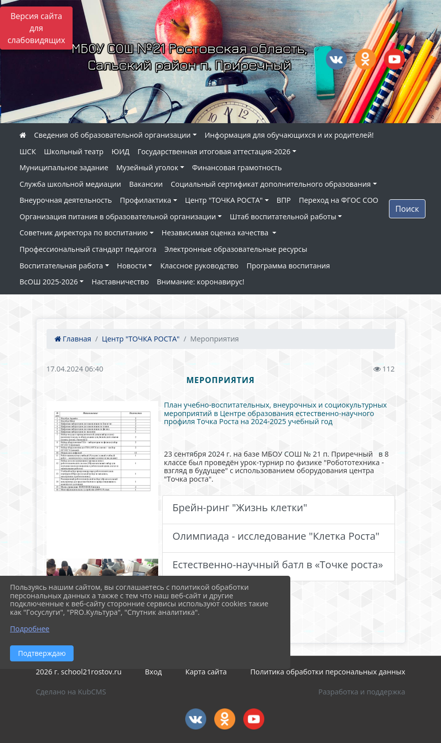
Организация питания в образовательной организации (118, 216)
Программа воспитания (288, 265)
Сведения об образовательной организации (112, 135)
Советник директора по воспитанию (84, 232)
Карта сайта (206, 671)
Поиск (407, 208)
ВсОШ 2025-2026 (49, 281)
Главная (73, 338)
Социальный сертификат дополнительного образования (271, 184)
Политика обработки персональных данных (327, 671)
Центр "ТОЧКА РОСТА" (224, 200)
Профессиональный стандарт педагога (88, 249)
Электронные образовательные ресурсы (235, 249)
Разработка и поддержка (361, 691)
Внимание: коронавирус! (200, 281)
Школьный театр (74, 151)
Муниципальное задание (64, 167)
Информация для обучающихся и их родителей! (289, 135)
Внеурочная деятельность (66, 200)
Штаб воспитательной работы (283, 216)
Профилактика (145, 200)
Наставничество (120, 281)
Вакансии (146, 184)
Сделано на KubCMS (71, 691)
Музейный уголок (147, 167)
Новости (132, 265)
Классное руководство (199, 265)
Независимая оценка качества (216, 232)
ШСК (28, 151)
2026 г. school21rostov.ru (79, 671)
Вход (153, 671)
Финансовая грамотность (237, 167)
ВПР (284, 200)
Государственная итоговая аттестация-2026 (214, 151)
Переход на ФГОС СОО (338, 200)
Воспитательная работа (61, 265)
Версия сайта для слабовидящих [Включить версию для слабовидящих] (36, 28)
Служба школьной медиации (70, 184)
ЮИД (121, 151)
